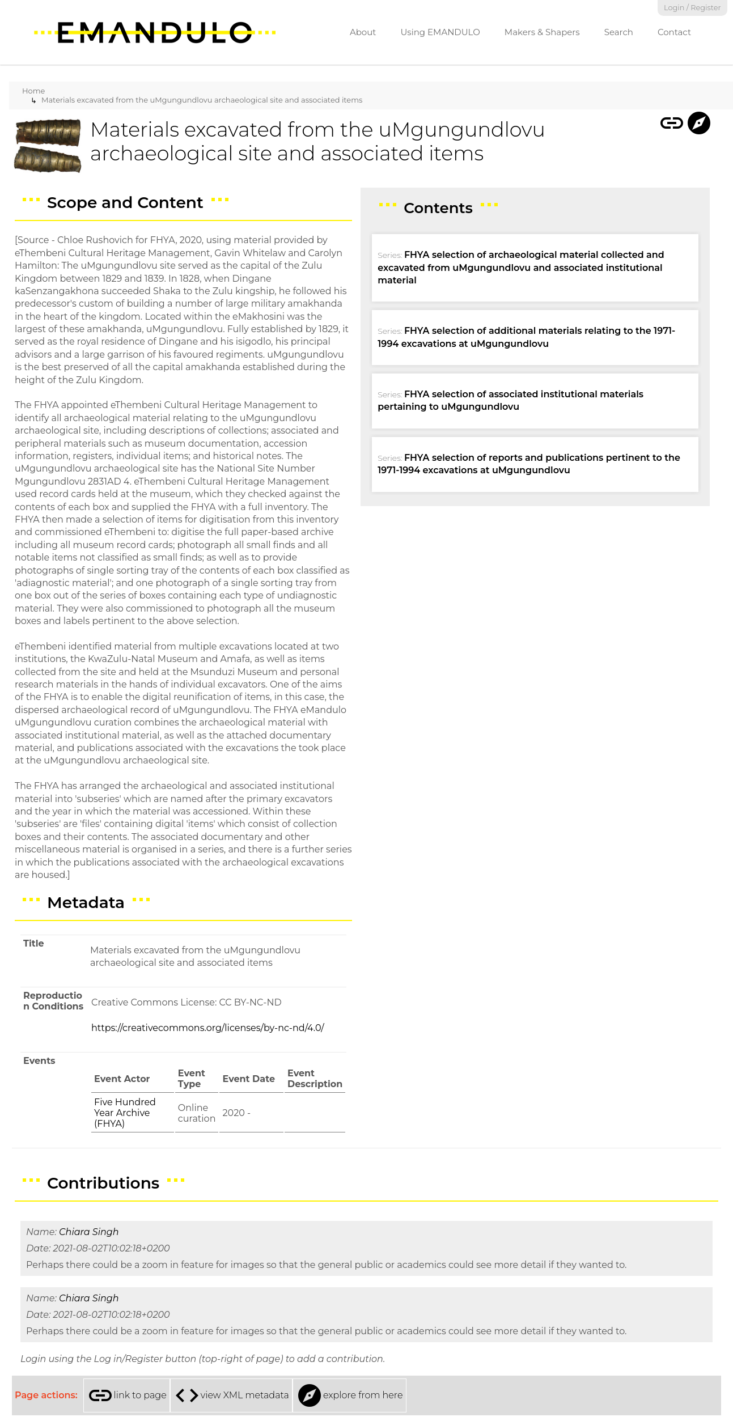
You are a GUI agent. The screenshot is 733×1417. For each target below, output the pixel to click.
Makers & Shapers (542, 32)
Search (618, 32)
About (363, 32)
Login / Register (692, 7)
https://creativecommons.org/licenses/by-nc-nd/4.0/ (207, 1028)
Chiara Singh (88, 1232)
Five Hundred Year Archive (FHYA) (125, 1113)
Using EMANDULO (440, 32)
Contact (674, 32)
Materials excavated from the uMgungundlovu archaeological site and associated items (201, 99)
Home (33, 90)
